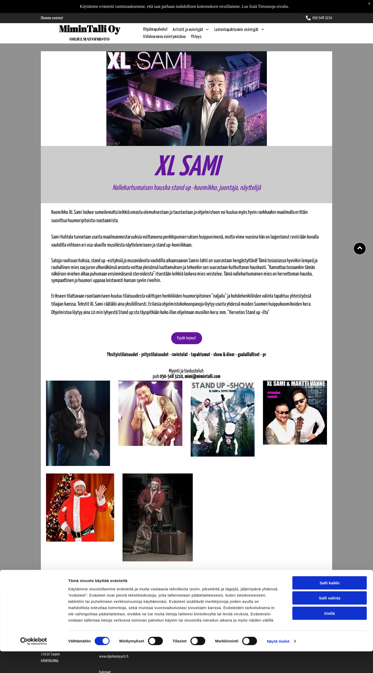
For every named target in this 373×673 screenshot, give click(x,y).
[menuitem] (153, 30)
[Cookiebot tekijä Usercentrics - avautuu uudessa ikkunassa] (33, 663)
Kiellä (329, 635)
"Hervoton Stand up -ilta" (248, 312)
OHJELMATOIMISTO (89, 39)
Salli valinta (329, 620)
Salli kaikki (330, 605)
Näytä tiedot (278, 663)
